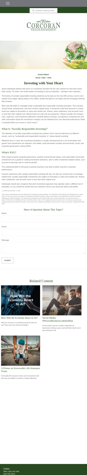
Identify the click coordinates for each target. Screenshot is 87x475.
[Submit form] (7, 260)
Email (4, 227)
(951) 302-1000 (13, 471)
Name (4, 213)
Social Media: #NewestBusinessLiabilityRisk (57, 319)
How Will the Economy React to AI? (19, 317)
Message (5, 240)
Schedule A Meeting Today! (43, 10)
